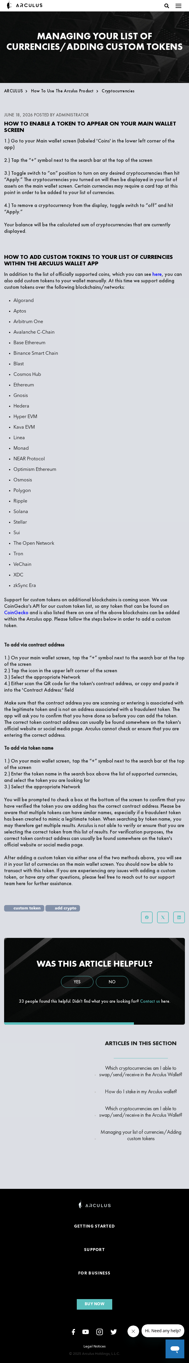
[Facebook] (147, 917)
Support (94, 1250)
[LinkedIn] (179, 917)
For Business (94, 1273)
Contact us (150, 1001)
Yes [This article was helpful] (77, 982)
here (21, 883)
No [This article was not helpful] (112, 982)
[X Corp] (163, 917)
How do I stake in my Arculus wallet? (141, 1091)
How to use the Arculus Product (62, 91)
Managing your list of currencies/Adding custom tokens (141, 1135)
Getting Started (94, 1226)
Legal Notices (94, 1346)
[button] (166, 5)
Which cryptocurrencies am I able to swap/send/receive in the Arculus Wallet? (140, 1071)
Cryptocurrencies (118, 91)
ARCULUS (13, 91)
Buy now (94, 1304)
